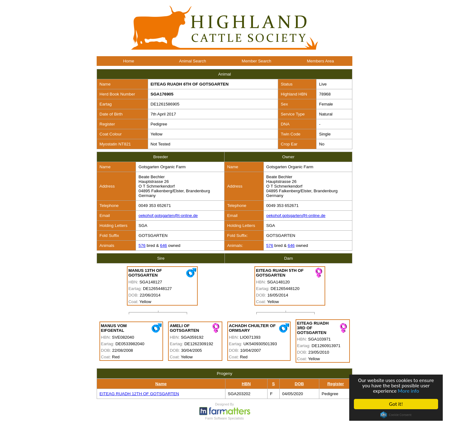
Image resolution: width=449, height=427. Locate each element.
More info (408, 391)
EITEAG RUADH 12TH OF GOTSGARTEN (139, 393)
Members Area (320, 61)
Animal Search (192, 61)
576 (141, 245)
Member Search (256, 61)
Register (335, 383)
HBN (246, 383)
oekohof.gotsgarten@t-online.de (168, 215)
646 (163, 245)
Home (128, 61)
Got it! (396, 404)
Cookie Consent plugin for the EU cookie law (396, 414)
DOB (299, 383)
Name (161, 383)
